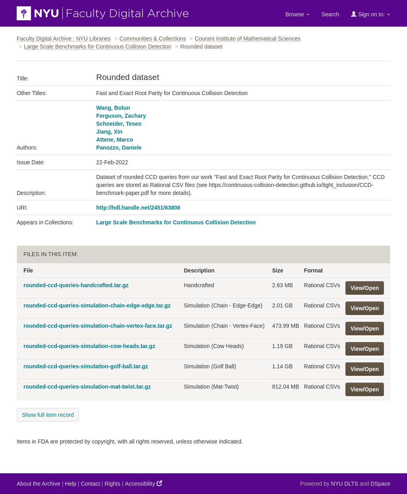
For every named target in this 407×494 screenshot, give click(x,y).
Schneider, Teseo (118, 124)
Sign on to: (370, 14)
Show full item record (48, 415)
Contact (90, 483)
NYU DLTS (344, 483)
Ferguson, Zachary (121, 116)
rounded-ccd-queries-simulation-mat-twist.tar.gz (87, 386)
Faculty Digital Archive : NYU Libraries (64, 38)
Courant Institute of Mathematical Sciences (247, 38)
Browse (297, 14)
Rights (112, 483)
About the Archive (38, 483)
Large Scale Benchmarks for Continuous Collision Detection (97, 46)
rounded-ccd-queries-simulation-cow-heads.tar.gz (89, 346)
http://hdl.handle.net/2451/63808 (138, 207)
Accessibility (143, 483)
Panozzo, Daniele (118, 147)
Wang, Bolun (113, 108)
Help (70, 483)
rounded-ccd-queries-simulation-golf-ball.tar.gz (85, 366)
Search (330, 14)
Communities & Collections (153, 38)
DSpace (380, 483)
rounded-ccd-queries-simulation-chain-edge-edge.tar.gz (97, 305)
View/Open (365, 288)
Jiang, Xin (109, 131)
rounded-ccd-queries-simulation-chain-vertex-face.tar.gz (97, 326)
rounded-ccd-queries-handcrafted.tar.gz (75, 285)
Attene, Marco (114, 139)
